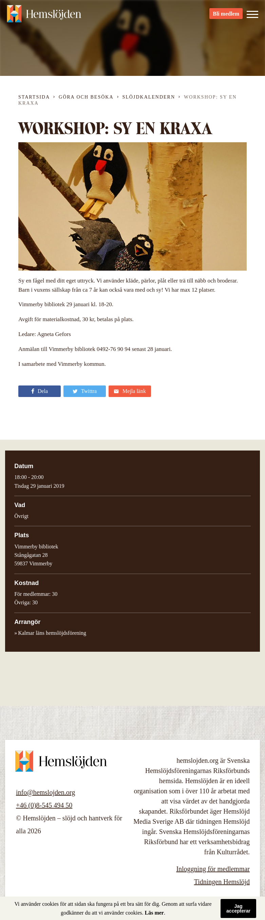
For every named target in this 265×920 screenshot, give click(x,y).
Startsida (34, 97)
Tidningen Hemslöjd (222, 881)
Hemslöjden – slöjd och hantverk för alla (44, 17)
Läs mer (154, 913)
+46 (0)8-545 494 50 (44, 805)
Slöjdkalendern (148, 97)
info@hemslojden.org (45, 792)
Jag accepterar (238, 908)
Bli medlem (226, 17)
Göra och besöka (86, 97)
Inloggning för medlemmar (213, 869)
